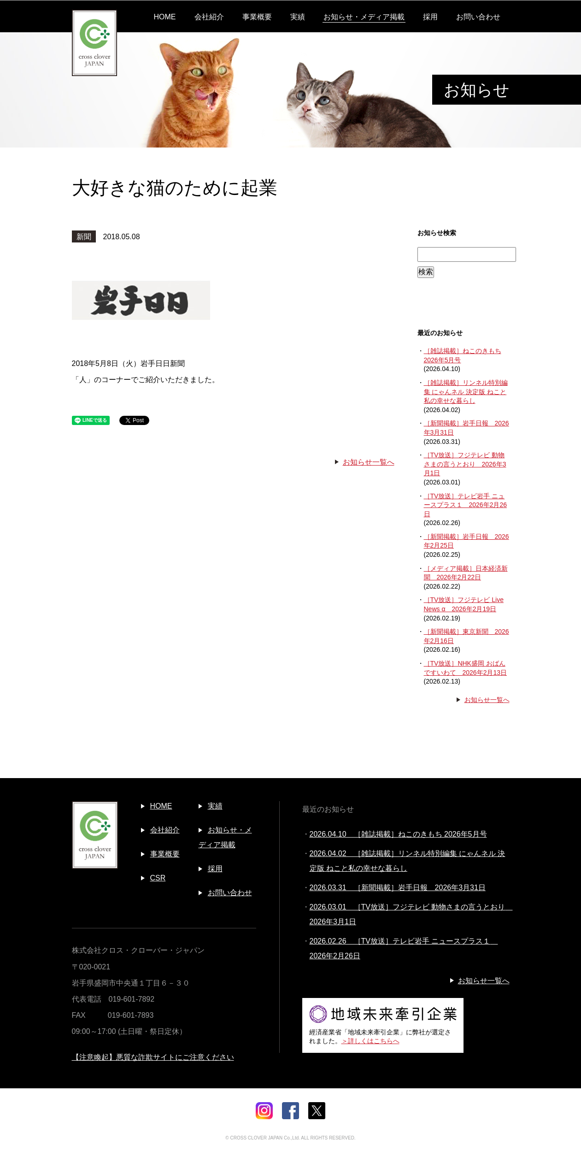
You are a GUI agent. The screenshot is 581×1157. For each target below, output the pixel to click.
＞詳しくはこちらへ (370, 1041)
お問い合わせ (478, 17)
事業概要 (257, 17)
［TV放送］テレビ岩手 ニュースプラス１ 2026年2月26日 (465, 505)
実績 (297, 17)
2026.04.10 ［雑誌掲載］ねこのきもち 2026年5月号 (398, 834)
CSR (158, 878)
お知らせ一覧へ (368, 462)
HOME (165, 17)
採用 (430, 17)
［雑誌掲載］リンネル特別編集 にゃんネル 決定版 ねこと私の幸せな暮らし (466, 391)
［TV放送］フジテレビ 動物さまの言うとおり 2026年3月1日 (465, 464)
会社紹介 (209, 17)
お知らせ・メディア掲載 (364, 17)
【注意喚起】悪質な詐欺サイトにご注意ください (153, 1057)
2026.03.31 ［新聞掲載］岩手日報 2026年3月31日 (398, 887)
